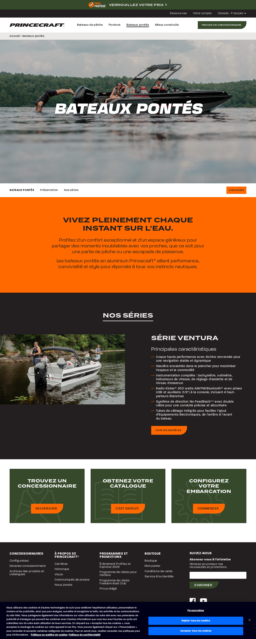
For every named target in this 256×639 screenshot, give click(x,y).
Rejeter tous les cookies (196, 620)
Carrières (61, 564)
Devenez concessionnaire (28, 566)
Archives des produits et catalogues (27, 573)
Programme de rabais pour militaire (118, 574)
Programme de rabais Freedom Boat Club (115, 582)
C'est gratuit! (127, 508)
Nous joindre (63, 585)
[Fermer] (249, 620)
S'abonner (203, 585)
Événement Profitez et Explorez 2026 (115, 566)
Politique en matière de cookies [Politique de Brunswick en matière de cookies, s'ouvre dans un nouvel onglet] (49, 635)
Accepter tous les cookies (195, 631)
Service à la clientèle (159, 576)
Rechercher (46, 508)
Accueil (15, 36)
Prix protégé (108, 588)
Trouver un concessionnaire (221, 25)
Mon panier (152, 566)
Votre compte (202, 13)
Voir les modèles (168, 430)
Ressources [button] (178, 13)
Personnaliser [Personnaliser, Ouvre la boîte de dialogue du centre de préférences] (195, 610)
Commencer (208, 508)
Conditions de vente (159, 571)
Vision (59, 574)
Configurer (236, 190)
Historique (62, 569)
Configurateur (19, 560)
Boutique (151, 560)
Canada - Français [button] (232, 13)
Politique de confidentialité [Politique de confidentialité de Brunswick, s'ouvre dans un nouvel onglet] (84, 635)
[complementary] (128, 5)
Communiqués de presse (72, 579)
